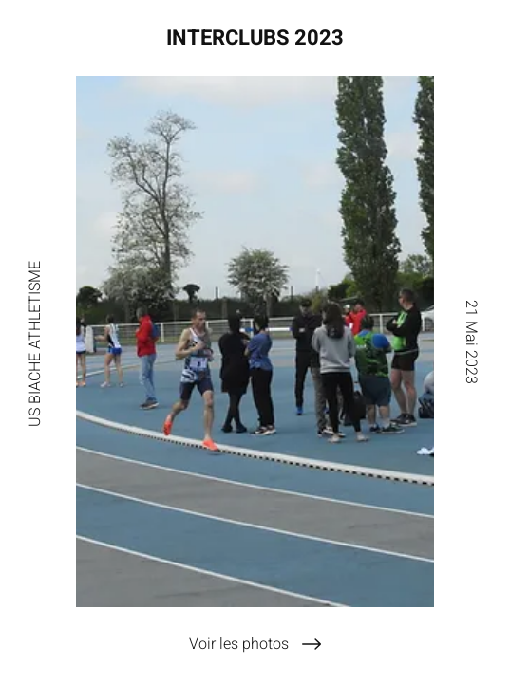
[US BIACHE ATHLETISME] (35, 341)
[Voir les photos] (255, 644)
